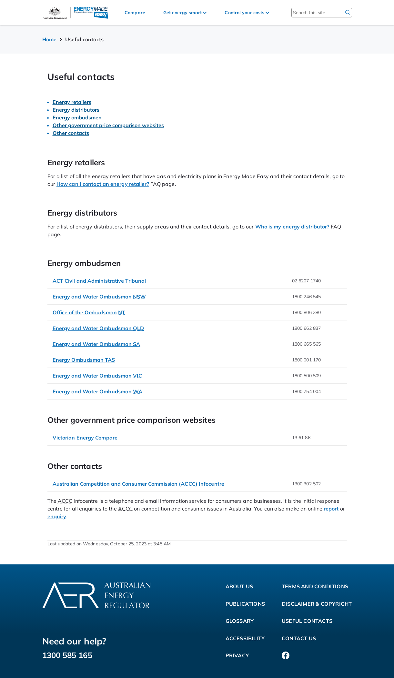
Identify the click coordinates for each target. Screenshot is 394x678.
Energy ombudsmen (77, 117)
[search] (347, 12)
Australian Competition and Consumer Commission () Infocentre (138, 484)
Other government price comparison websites (108, 125)
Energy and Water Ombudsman (99, 296)
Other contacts (71, 133)
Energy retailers (72, 102)
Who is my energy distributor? (292, 226)
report (331, 508)
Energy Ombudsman (84, 360)
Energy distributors (76, 109)
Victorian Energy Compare (85, 437)
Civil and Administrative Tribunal (99, 281)
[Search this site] (313, 12)
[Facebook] (285, 656)
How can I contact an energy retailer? (102, 184)
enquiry (56, 516)
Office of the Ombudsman (89, 312)
